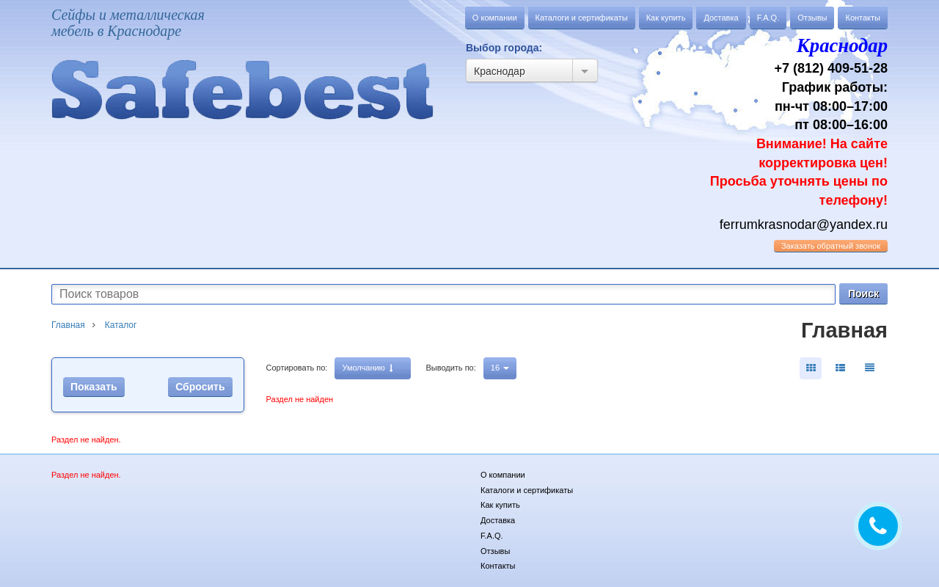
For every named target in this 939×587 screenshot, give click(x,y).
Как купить (666, 17)
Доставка (721, 17)
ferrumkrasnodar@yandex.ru (804, 224)
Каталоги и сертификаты (582, 17)
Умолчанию (367, 368)
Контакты (862, 17)
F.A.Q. (768, 17)
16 (500, 367)
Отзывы (812, 17)
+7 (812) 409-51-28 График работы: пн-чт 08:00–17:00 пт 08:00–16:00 (791, 120)
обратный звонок (830, 245)
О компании (494, 17)
